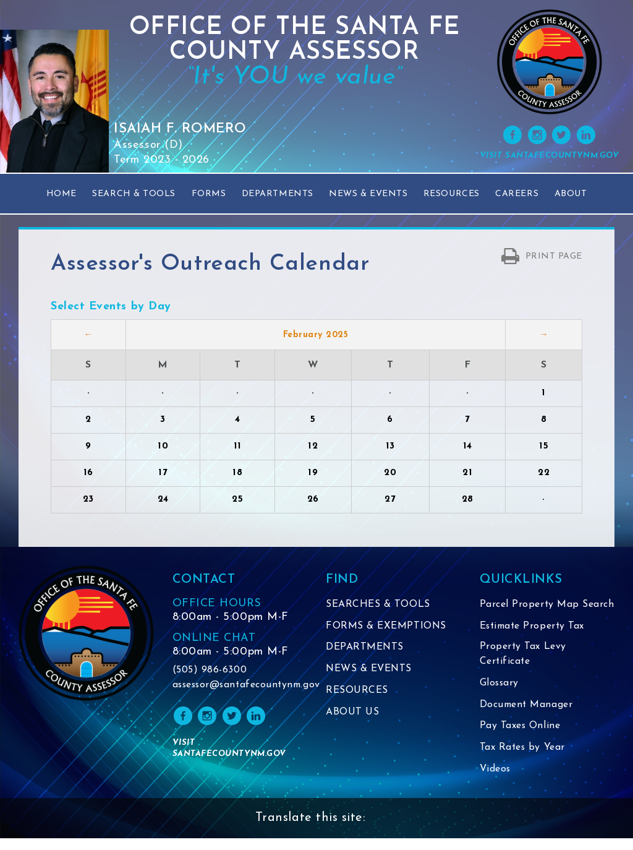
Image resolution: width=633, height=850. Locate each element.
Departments (277, 194)
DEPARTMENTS (365, 646)
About (570, 194)
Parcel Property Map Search (530, 611)
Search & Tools (134, 194)
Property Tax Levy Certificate (523, 668)
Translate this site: (310, 830)
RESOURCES (357, 688)
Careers (516, 194)
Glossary (500, 697)
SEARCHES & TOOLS (378, 604)
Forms (209, 194)
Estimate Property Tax (534, 640)
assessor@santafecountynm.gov (240, 685)
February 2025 (316, 335)
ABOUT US (352, 710)
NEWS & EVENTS (370, 667)
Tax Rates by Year (523, 760)
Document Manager (527, 718)
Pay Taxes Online (520, 739)
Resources (451, 194)
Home (61, 194)
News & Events (368, 194)
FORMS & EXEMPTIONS (386, 625)
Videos (496, 781)
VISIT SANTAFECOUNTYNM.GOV (549, 156)
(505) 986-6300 (209, 671)
